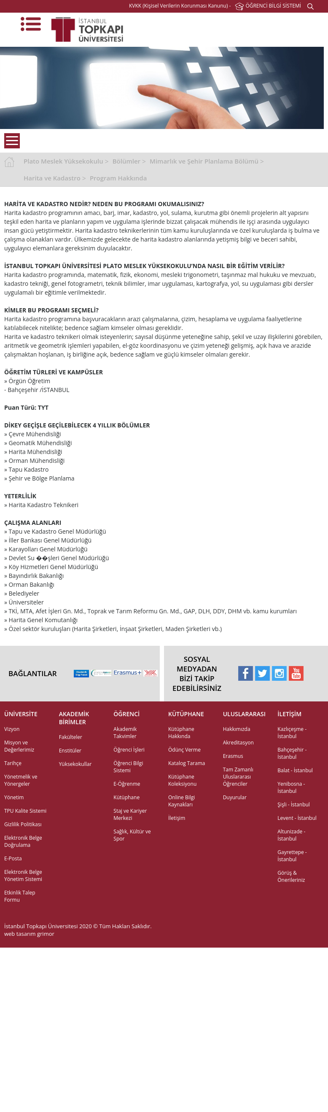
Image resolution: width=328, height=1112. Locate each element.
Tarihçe (13, 763)
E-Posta (13, 858)
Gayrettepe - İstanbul (291, 856)
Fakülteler (70, 737)
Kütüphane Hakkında (181, 732)
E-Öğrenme (126, 783)
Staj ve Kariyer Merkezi (130, 814)
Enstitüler (70, 750)
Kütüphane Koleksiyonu (182, 780)
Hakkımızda (236, 729)
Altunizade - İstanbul (291, 835)
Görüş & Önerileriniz (291, 876)
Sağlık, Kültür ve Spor (132, 835)
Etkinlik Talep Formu (19, 896)
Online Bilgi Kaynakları (181, 801)
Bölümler (126, 161)
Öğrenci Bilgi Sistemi (128, 767)
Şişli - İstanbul (293, 804)
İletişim (176, 818)
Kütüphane (126, 797)
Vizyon (11, 729)
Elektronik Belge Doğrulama (23, 841)
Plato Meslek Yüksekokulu (63, 161)
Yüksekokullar (75, 764)
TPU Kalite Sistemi (25, 810)
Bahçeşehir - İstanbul (291, 753)
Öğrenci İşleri (129, 749)
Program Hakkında (118, 178)
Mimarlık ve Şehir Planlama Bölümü (204, 161)
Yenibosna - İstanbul (291, 787)
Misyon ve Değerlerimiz (19, 746)
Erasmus (233, 756)
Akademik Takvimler (125, 732)
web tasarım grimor (29, 933)
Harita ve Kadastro (52, 178)
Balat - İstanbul (295, 770)
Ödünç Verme (184, 749)
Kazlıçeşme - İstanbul (291, 732)
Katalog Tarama (186, 763)
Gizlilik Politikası (22, 824)
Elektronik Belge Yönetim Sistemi (23, 875)
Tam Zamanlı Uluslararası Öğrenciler (238, 776)
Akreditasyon (238, 742)
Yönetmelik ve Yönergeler (20, 780)
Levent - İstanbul (297, 818)
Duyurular (235, 797)
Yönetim (14, 797)
